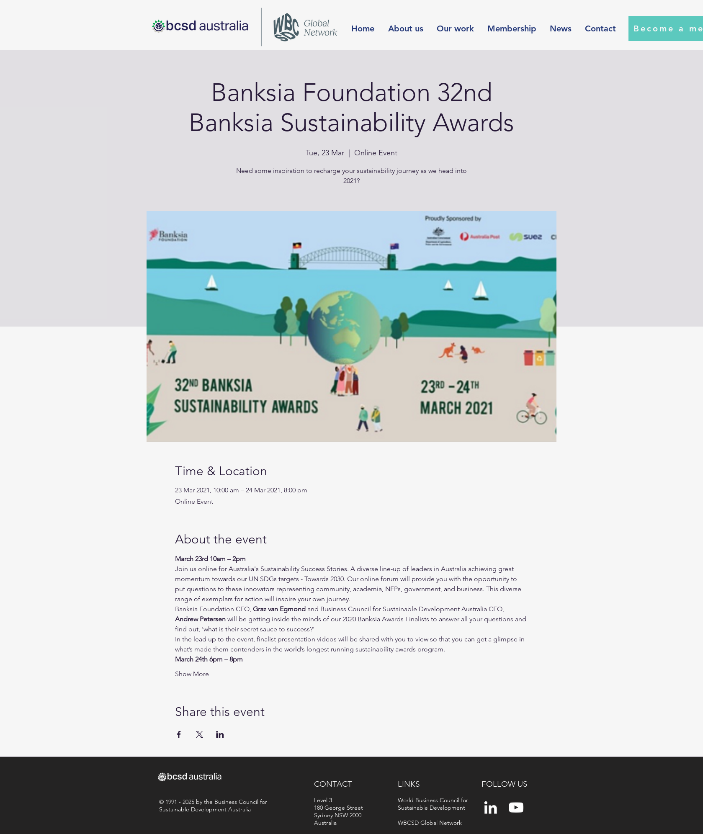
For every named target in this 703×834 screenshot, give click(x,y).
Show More (192, 674)
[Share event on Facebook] (179, 734)
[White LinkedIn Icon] (491, 807)
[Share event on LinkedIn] (220, 734)
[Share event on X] (199, 734)
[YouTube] (516, 807)
